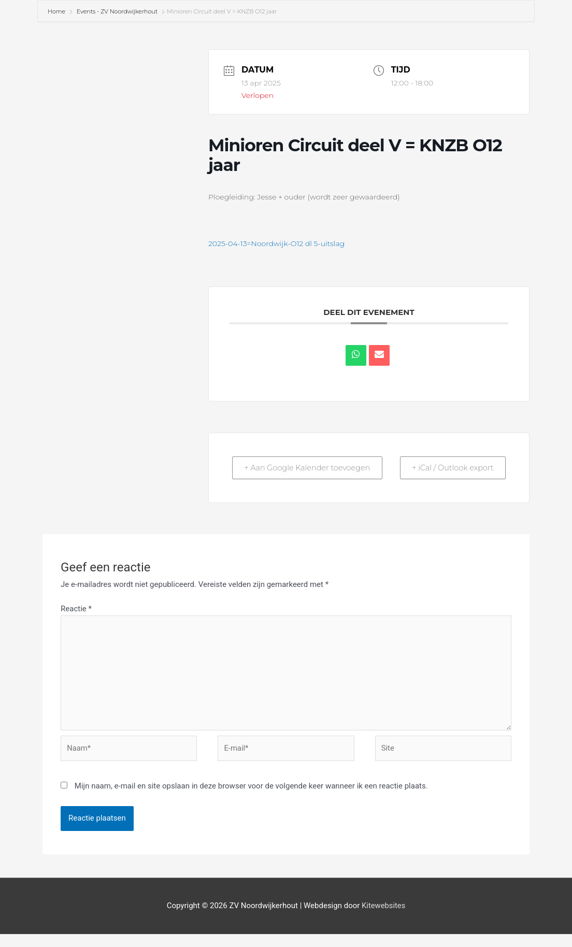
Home (57, 11)
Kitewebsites (383, 919)
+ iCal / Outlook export (482, 474)
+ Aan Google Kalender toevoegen (283, 474)
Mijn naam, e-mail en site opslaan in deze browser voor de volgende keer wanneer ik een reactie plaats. (251, 799)
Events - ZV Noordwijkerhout (117, 11)
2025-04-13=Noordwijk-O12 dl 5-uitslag (276, 243)
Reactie (76, 621)
